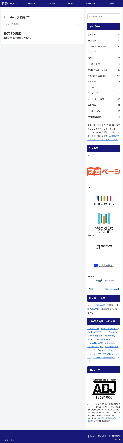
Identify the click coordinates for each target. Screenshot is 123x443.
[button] (78, 24)
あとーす (91, 305)
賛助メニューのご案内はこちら (104, 289)
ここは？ (93, 436)
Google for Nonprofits (103, 335)
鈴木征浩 (101, 305)
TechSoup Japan (95, 346)
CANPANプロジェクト (97, 332)
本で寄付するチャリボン (104, 357)
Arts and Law (93, 328)
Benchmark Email (109, 328)
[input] (42, 24)
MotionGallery (94, 339)
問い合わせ (102, 436)
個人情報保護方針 (114, 436)
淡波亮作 (95, 308)
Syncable (110, 342)
